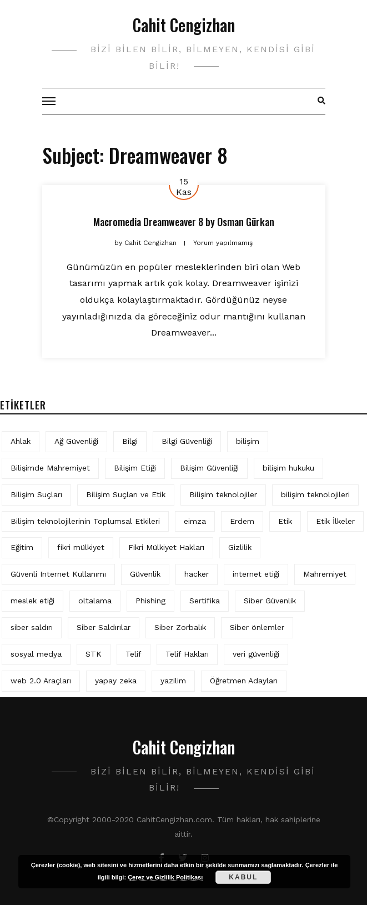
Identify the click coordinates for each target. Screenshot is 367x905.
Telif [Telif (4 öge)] (133, 653)
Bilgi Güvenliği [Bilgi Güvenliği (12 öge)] (187, 441)
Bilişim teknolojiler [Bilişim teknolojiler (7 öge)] (223, 494)
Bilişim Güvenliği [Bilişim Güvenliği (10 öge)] (209, 467)
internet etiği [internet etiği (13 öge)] (256, 573)
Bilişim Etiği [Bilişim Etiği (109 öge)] (135, 467)
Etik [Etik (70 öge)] (285, 521)
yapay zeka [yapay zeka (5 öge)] (116, 680)
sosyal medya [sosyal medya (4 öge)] (36, 653)
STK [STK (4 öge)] (94, 653)
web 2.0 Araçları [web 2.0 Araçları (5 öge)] (41, 680)
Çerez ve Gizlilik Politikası (165, 877)
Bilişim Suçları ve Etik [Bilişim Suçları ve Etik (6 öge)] (125, 494)
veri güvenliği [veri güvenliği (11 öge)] (256, 653)
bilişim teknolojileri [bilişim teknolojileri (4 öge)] (315, 494)
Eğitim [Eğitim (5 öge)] (22, 547)
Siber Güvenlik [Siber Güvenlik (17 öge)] (270, 600)
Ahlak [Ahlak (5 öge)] (21, 441)
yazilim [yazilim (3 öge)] (173, 680)
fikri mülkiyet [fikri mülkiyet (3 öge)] (80, 547)
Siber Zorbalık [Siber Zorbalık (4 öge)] (180, 627)
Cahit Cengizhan (184, 24)
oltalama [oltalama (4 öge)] (95, 600)
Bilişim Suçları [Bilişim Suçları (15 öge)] (36, 494)
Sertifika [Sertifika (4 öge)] (204, 600)
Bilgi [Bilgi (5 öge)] (130, 441)
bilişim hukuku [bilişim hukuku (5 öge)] (288, 467)
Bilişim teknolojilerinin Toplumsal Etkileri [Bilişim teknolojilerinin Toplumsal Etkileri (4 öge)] (85, 521)
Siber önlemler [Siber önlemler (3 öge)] (257, 627)
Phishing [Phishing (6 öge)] (150, 600)
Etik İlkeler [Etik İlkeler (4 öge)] (335, 521)
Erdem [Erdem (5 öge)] (242, 521)
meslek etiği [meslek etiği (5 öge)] (32, 600)
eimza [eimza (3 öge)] (195, 521)
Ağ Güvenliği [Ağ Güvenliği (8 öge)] (76, 441)
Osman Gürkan (245, 221)
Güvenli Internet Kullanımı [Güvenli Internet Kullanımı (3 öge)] (58, 573)
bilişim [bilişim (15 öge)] (247, 441)
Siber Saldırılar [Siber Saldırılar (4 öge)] (103, 627)
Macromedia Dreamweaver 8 (148, 221)
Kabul (243, 877)
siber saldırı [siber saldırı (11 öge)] (32, 627)
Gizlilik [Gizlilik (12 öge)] (240, 547)
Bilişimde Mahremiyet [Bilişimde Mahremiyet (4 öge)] (50, 467)
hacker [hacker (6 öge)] (196, 573)
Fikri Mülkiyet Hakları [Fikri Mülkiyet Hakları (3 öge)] (166, 547)
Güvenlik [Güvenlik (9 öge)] (145, 573)
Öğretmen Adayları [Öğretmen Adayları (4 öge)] (244, 680)
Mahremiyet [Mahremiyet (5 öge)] (324, 573)
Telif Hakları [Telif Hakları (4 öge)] (187, 653)
